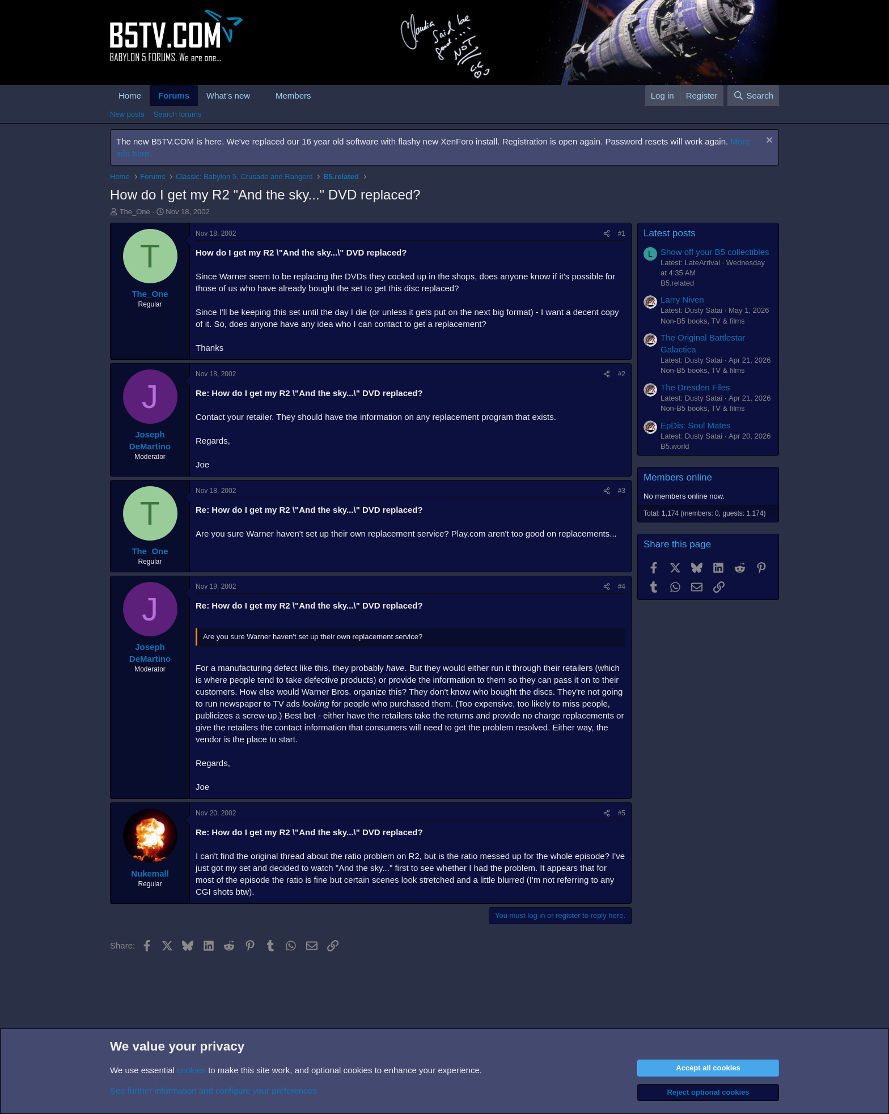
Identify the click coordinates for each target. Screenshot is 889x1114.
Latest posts (670, 233)
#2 (621, 374)
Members (293, 95)
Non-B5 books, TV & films (703, 321)
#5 (621, 813)
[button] (259, 95)
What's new (228, 95)
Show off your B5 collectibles (715, 252)
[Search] (753, 95)
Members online (678, 477)
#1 (621, 233)
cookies (191, 1070)
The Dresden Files (695, 387)
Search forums (178, 114)
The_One (135, 211)
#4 (621, 586)
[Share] (606, 233)
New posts (127, 114)
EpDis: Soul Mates (695, 425)
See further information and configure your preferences (213, 1090)
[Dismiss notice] (768, 141)
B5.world (675, 446)
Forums (173, 95)
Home (129, 95)
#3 (621, 491)
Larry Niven (682, 299)
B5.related (677, 283)
